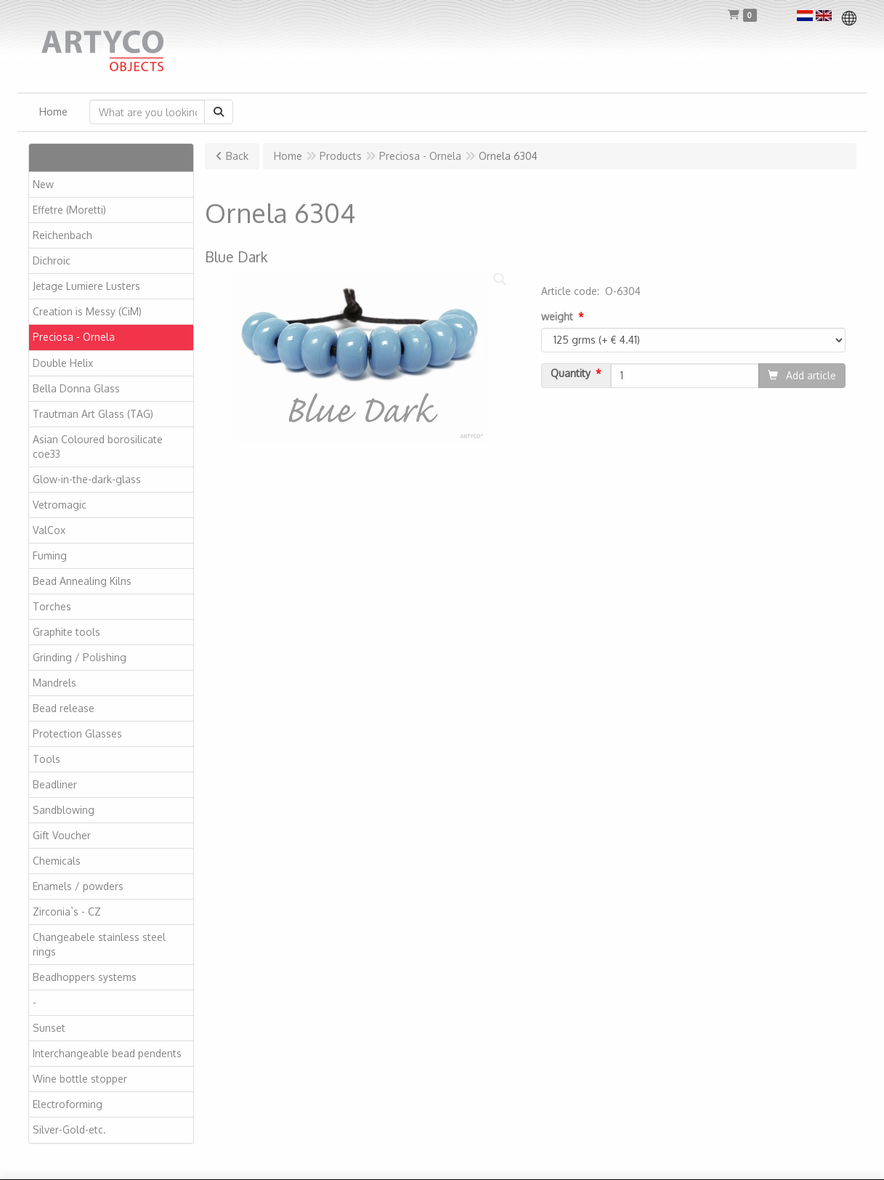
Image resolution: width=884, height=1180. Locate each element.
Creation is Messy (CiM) (87, 311)
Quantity (571, 373)
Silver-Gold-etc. (69, 1129)
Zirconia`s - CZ (67, 911)
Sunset (49, 1028)
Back (237, 156)
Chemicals (57, 860)
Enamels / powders (78, 886)
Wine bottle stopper (80, 1078)
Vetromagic (59, 504)
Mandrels (54, 682)
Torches (52, 606)
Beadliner (55, 784)
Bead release (63, 708)
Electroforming (67, 1104)
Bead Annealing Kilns (82, 581)
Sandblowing (63, 810)
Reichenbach (62, 235)
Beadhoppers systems (85, 977)
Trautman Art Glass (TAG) (93, 414)
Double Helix (63, 363)
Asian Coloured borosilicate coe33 (98, 446)
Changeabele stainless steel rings (99, 944)
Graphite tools (66, 632)
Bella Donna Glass (76, 388)
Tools (46, 759)
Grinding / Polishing (79, 657)
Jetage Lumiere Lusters (86, 286)
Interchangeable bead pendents (107, 1053)
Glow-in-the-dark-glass (87, 479)
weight (557, 316)
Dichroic (51, 260)
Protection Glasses (77, 733)
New (43, 184)
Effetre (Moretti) (69, 209)
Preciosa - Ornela (74, 337)
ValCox (49, 530)
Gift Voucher (62, 835)
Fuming (50, 555)
